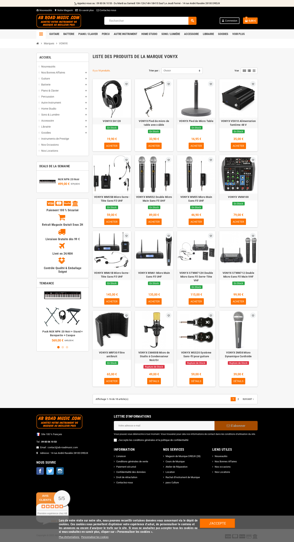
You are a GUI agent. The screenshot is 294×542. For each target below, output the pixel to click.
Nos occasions (223, 466)
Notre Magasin (63, 10)
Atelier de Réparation (177, 466)
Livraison (121, 456)
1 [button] (58, 347)
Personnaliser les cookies (95, 537)
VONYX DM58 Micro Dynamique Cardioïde (238, 354)
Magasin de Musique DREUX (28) (183, 456)
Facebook (40, 471)
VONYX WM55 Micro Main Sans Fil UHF (196, 198)
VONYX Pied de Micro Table (196, 121)
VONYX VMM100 (238, 196)
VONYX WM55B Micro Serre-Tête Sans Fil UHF (112, 198)
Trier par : (154, 70)
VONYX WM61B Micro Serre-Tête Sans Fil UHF (112, 274)
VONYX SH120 (112, 121)
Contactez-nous (106, 10)
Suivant (249, 399)
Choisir (167, 70)
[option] (62, 316)
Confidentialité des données (131, 472)
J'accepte (217, 523)
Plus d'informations (69, 537)
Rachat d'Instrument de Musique (183, 477)
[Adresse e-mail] (164, 425)
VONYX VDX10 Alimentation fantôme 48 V (238, 123)
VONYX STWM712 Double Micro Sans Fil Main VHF (238, 274)
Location (170, 472)
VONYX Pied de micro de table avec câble (154, 123)
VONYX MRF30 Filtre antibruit (112, 354)
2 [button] (63, 347)
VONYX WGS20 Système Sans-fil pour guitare (196, 354)
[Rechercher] (150, 21)
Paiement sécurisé (126, 466)
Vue (237, 70)
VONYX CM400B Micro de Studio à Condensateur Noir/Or (154, 356)
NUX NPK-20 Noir (68, 179)
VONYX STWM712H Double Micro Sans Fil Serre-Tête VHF (196, 276)
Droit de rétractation (126, 477)
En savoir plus (86, 10)
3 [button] (67, 347)
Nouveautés (44, 10)
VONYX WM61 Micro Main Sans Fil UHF (154, 274)
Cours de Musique (175, 461)
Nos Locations (222, 472)
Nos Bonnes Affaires (226, 461)
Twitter (50, 471)
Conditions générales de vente (132, 461)
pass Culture (172, 482)
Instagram (60, 471)
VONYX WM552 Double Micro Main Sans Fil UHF (154, 198)
